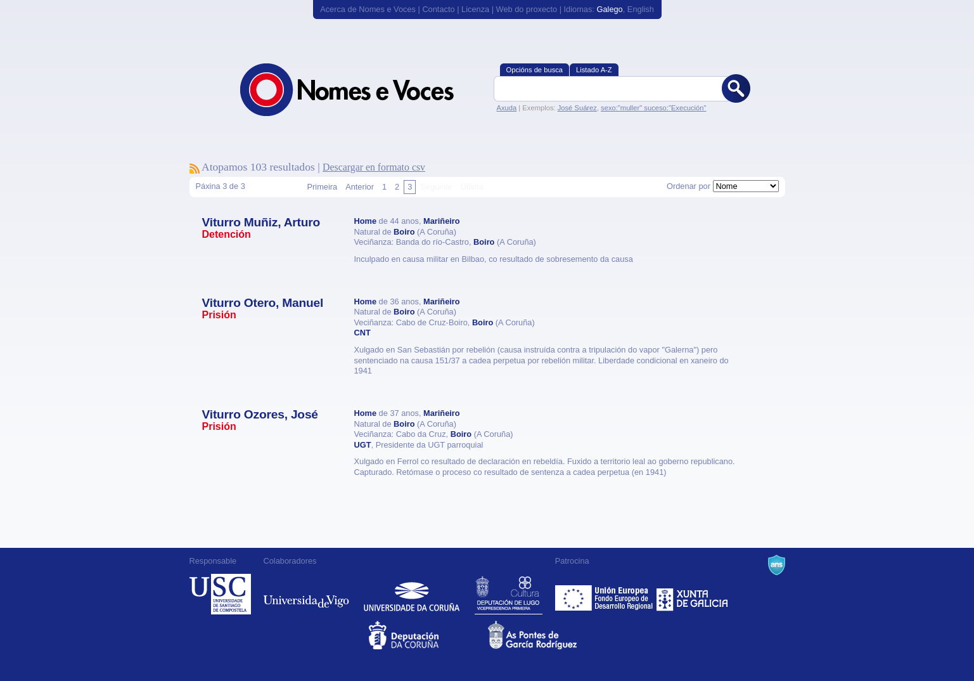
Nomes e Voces (360, 89)
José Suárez (577, 108)
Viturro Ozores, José (260, 414)
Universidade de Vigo (306, 594)
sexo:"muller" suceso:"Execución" (653, 108)
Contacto (438, 9)
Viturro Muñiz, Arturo (261, 222)
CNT (362, 332)
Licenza (475, 9)
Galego (609, 9)
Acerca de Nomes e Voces (368, 9)
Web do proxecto (527, 9)
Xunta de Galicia (692, 594)
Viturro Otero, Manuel (263, 302)
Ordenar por (688, 186)
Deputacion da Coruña (427, 635)
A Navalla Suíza (776, 565)
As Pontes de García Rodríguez (546, 635)
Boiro (404, 232)
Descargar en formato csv (374, 167)
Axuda (507, 108)
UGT (362, 445)
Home (365, 221)
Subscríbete (194, 169)
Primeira (322, 186)
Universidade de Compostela (220, 594)
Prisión (219, 314)
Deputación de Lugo (508, 594)
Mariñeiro (441, 221)
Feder (605, 594)
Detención (226, 234)
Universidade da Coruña (411, 594)
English (640, 9)
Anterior (359, 186)
